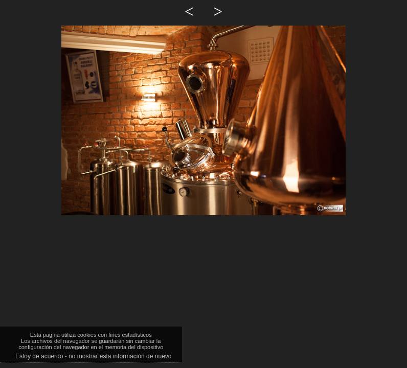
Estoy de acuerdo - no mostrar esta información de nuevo (93, 356)
